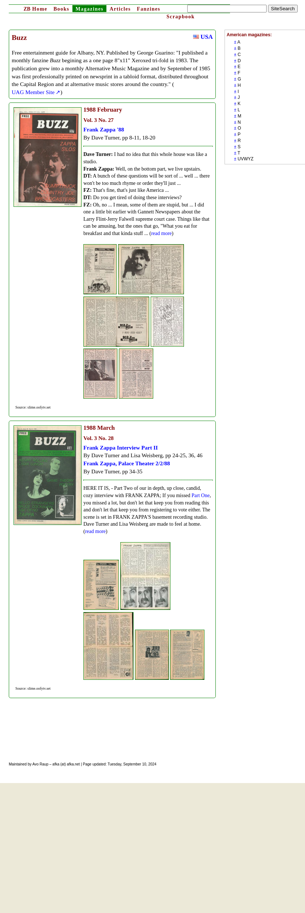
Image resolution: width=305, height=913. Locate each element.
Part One (201, 495)
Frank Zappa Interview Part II (120, 447)
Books (61, 9)
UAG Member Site (33, 92)
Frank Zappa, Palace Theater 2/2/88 (126, 463)
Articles (120, 9)
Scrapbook (180, 16)
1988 (89, 109)
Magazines (89, 9)
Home (35, 9)
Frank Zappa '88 (103, 129)
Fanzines (148, 9)
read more (161, 233)
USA (203, 36)
